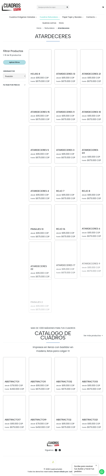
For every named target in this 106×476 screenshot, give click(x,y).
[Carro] (103, 7)
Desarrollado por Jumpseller (66, 471)
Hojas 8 (35, 73)
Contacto (91, 17)
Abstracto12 (64, 373)
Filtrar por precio (14, 85)
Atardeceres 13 (65, 73)
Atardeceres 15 (40, 101)
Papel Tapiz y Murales (73, 17)
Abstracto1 (12, 378)
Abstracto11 (38, 376)
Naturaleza (49, 28)
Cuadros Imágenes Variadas (23, 17)
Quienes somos (49, 23)
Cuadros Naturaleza (50, 17)
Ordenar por (9, 71)
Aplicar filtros (14, 62)
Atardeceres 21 (91, 73)
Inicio (61, 23)
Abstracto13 (90, 371)
